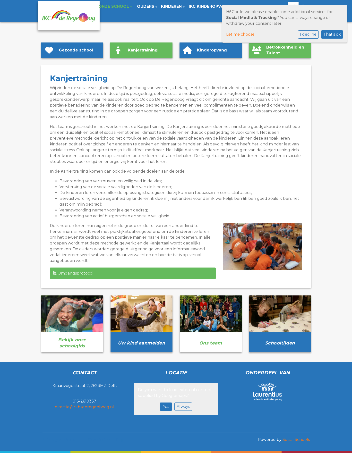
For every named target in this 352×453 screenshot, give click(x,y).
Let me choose (240, 34)
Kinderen (172, 6)
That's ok (332, 34)
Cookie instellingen (108, 439)
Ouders (146, 6)
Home (87, 6)
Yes (166, 406)
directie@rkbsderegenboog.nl (84, 407)
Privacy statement (62, 439)
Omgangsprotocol (73, 273)
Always (183, 406)
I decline (308, 34)
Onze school (114, 6)
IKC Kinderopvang (209, 6)
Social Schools (296, 439)
